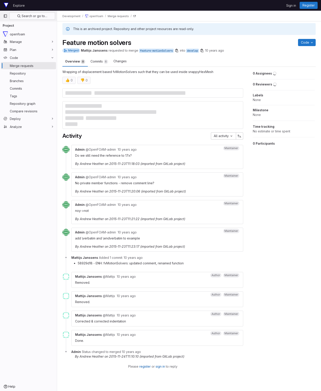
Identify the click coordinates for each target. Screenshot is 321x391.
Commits (99, 61)
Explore (19, 5)
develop (192, 51)
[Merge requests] (28, 65)
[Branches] (28, 80)
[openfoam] (28, 34)
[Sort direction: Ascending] (239, 136)
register (145, 366)
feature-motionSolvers (156, 51)
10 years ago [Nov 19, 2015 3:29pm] (214, 50)
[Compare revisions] (28, 111)
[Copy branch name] (176, 50)
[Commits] (28, 88)
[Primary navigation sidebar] (5, 16)
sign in (160, 366)
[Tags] (28, 95)
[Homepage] (6, 5)
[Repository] (28, 73)
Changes (120, 61)
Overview (75, 61)
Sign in (291, 5)
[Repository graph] (28, 103)
